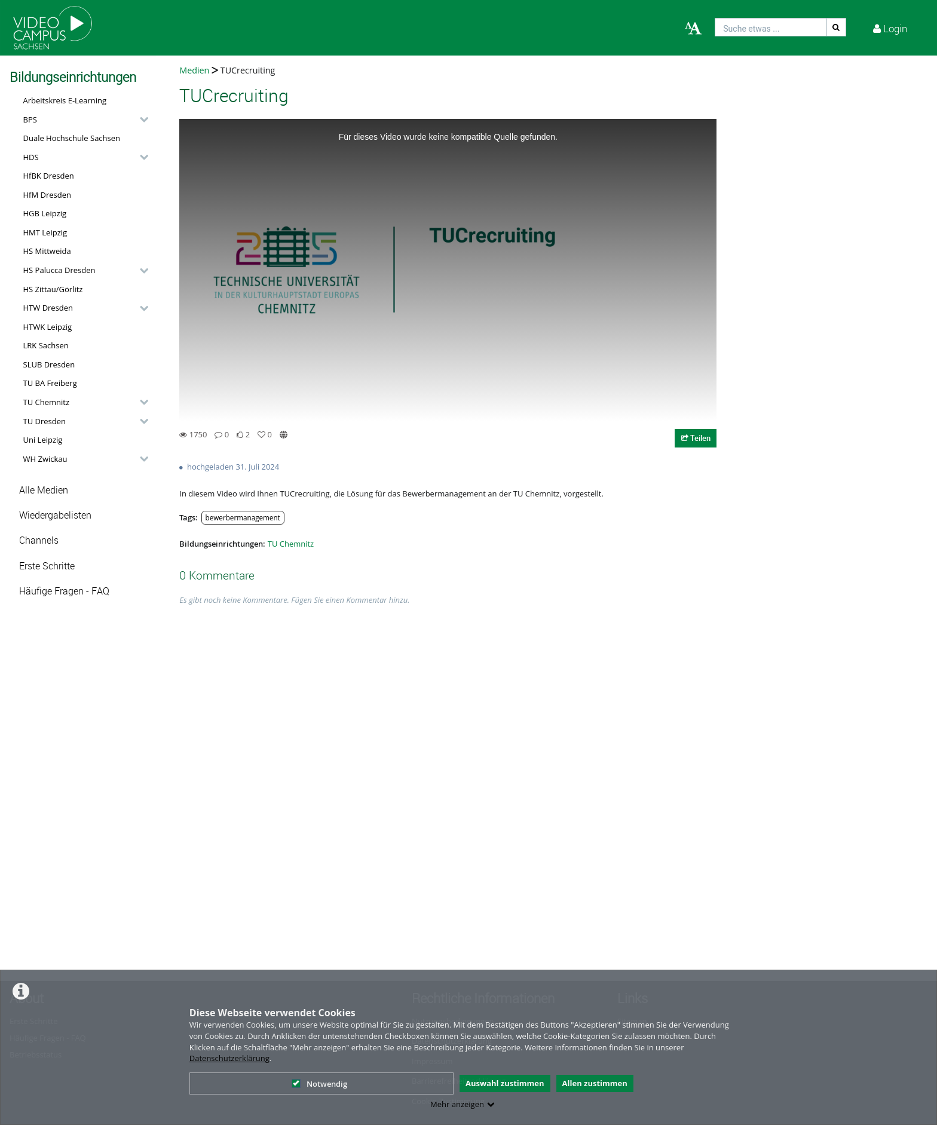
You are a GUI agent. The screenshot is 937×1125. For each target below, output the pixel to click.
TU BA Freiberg (50, 383)
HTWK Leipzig (47, 326)
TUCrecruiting (246, 70)
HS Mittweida (47, 251)
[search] (771, 27)
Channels (39, 540)
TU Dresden (44, 421)
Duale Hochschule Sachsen (72, 138)
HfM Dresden (47, 194)
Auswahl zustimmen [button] (505, 1083)
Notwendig (319, 1083)
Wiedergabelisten (55, 515)
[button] (82, 119)
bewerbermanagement (243, 517)
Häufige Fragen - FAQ (64, 591)
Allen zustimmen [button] (594, 1083)
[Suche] (836, 27)
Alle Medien (43, 490)
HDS (31, 157)
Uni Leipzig (43, 439)
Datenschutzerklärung (229, 1058)
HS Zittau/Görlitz (53, 289)
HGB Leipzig (45, 213)
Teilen (696, 438)
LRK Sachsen (46, 345)
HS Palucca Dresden (59, 270)
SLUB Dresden (49, 364)
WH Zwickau (45, 458)
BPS (30, 119)
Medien (194, 70)
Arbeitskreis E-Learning (65, 100)
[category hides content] (140, 119)
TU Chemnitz (46, 402)
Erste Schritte (47, 566)
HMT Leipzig (45, 232)
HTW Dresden (48, 307)
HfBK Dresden (48, 175)
